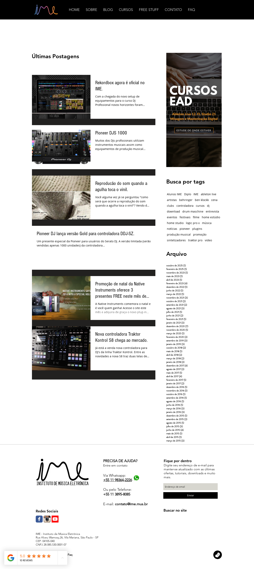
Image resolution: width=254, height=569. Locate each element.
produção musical (179, 234)
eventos (172, 217)
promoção (199, 234)
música (207, 223)
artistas (172, 200)
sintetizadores (176, 240)
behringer (185, 200)
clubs (170, 205)
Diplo (187, 194)
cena (214, 200)
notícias (172, 228)
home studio (175, 223)
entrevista (212, 211)
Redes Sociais (47, 511)
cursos (200, 205)
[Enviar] (190, 495)
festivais (185, 217)
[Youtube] (55, 519)
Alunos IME (174, 194)
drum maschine (192, 211)
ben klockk (202, 200)
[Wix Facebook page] (39, 519)
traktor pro (195, 240)
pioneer (185, 228)
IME (195, 194)
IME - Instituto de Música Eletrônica (58, 534)
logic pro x (193, 223)
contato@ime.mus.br (131, 504)
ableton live (208, 194)
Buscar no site (175, 510)
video (208, 240)
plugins (197, 228)
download (173, 211)
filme (196, 217)
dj (208, 205)
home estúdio (211, 217)
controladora (184, 205)
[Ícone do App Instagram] (47, 519)
